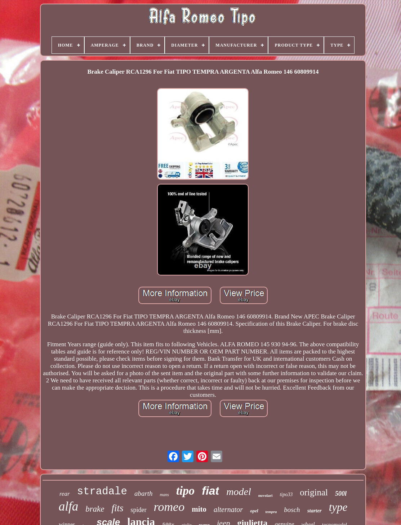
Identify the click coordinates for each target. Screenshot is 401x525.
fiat (210, 490)
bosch (292, 509)
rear (64, 493)
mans (164, 494)
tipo (185, 490)
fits (118, 508)
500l (341, 493)
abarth (143, 493)
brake (94, 508)
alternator (228, 509)
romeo (169, 506)
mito (199, 509)
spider (139, 509)
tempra (271, 511)
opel (254, 510)
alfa (68, 506)
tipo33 (286, 494)
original (314, 492)
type (338, 507)
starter (314, 510)
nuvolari (265, 495)
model (238, 491)
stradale (102, 492)
